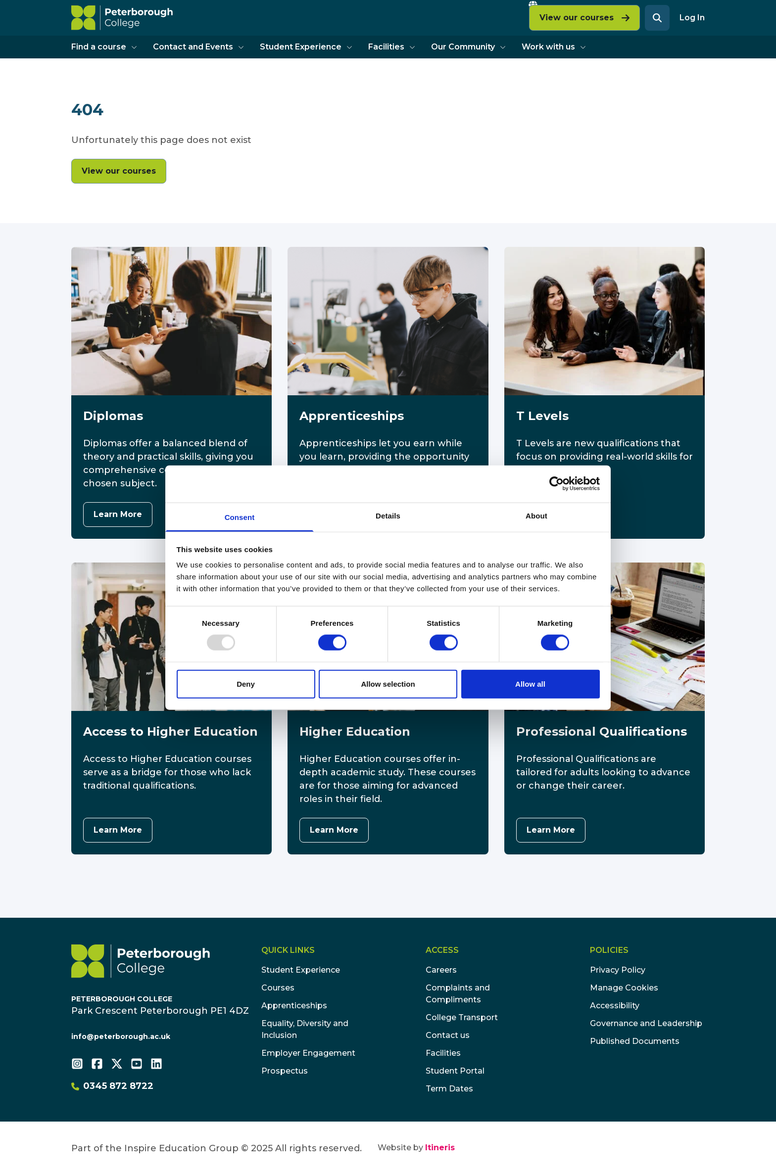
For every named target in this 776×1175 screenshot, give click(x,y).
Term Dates (449, 1088)
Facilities (391, 46)
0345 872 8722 (112, 1086)
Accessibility (614, 1005)
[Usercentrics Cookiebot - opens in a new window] (556, 483)
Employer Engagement (308, 1053)
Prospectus (284, 1071)
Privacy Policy (617, 970)
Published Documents (634, 1041)
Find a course (104, 46)
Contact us (448, 1035)
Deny (246, 683)
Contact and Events (198, 46)
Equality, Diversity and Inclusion (304, 1029)
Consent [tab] (240, 517)
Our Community (468, 46)
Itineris (440, 1147)
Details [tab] (388, 515)
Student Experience (306, 46)
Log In (692, 17)
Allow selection (388, 683)
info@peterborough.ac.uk (120, 1036)
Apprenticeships (294, 1005)
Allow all (530, 683)
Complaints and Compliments (458, 993)
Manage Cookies (624, 987)
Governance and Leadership (646, 1023)
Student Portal (455, 1071)
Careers (441, 970)
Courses (277, 987)
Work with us (554, 46)
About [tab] (536, 515)
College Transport (462, 1017)
